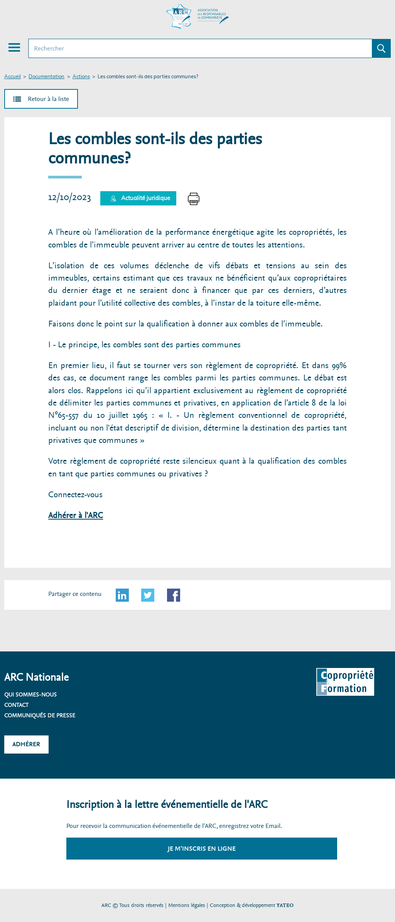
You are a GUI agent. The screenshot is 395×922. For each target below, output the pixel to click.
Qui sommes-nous (30, 694)
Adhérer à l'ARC (75, 515)
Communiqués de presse (39, 715)
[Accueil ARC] (197, 16)
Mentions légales (186, 905)
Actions (81, 76)
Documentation (46, 76)
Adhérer (26, 744)
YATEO (285, 905)
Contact (16, 705)
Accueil (12, 76)
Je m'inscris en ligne (202, 849)
